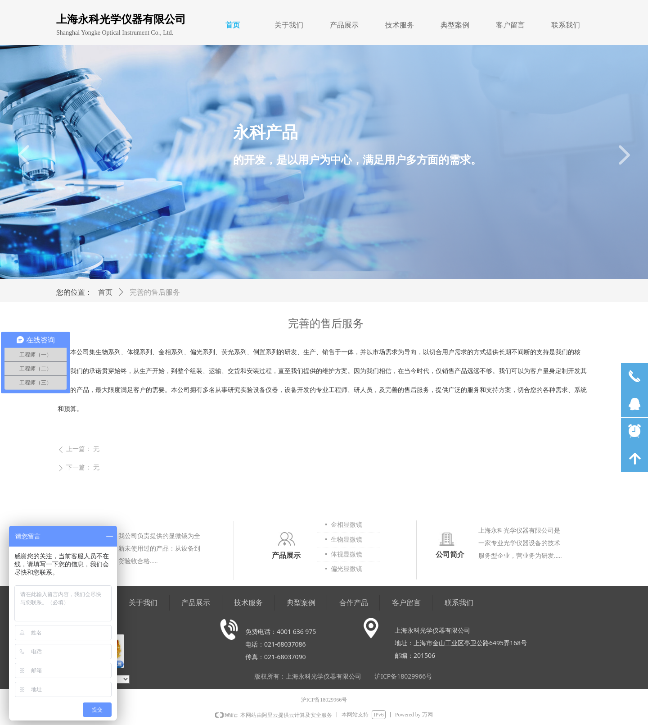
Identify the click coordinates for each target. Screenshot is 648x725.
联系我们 (565, 25)
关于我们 (288, 25)
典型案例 (455, 25)
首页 (232, 25)
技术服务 (399, 25)
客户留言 (510, 25)
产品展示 (344, 25)
